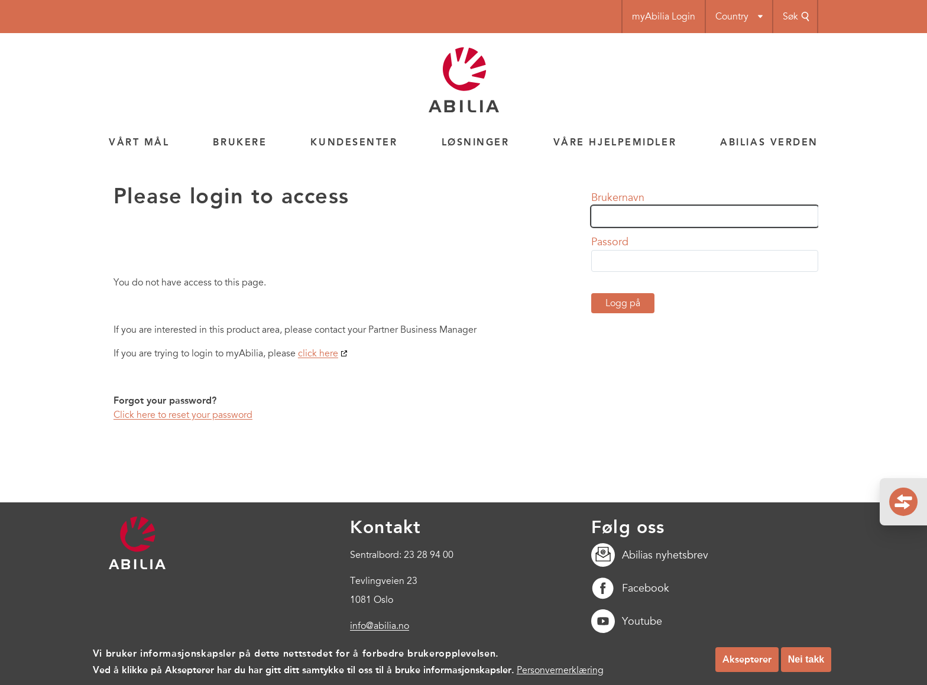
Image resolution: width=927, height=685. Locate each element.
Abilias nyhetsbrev (649, 555)
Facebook (630, 588)
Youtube (626, 621)
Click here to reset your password (183, 415)
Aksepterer (747, 662)
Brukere (240, 142)
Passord (609, 241)
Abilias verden (769, 142)
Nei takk (806, 663)
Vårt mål (139, 142)
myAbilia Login (663, 16)
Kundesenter (353, 142)
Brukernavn (617, 197)
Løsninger (476, 142)
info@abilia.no (379, 626)
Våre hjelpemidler (615, 142)
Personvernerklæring (560, 674)
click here (318, 353)
